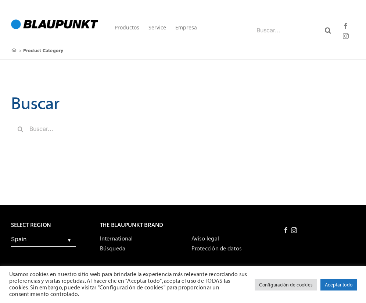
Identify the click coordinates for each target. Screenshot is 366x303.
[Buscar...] (294, 30)
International (116, 238)
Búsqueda (113, 248)
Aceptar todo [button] (338, 285)
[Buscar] (328, 30)
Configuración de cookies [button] (285, 285)
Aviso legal (205, 238)
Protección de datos (216, 248)
